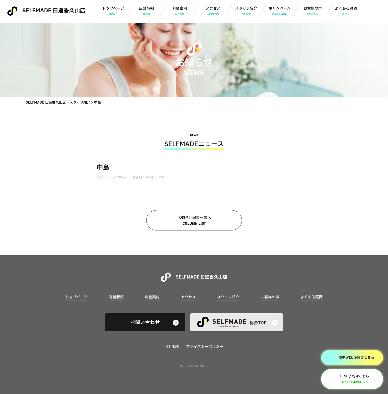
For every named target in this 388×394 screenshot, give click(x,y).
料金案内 (180, 12)
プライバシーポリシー (204, 347)
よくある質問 (346, 12)
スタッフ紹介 (246, 12)
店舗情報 (146, 12)
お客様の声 (312, 12)
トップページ (113, 12)
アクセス (213, 12)
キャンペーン (279, 12)
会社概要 (172, 347)
